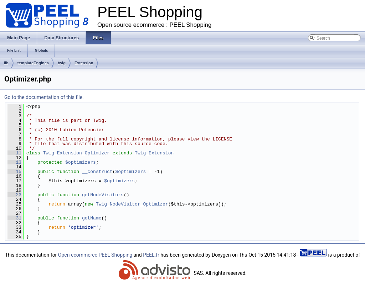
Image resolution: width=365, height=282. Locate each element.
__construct (97, 171)
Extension (83, 63)
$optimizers (80, 162)
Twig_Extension (154, 153)
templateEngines (33, 63)
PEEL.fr (151, 255)
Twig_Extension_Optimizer (76, 153)
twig (62, 63)
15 (14, 171)
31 (14, 218)
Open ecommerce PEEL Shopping (95, 255)
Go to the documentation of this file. (44, 97)
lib (6, 63)
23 (14, 195)
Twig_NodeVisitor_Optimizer (132, 204)
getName (92, 218)
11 (14, 153)
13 (14, 162)
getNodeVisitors (103, 195)
